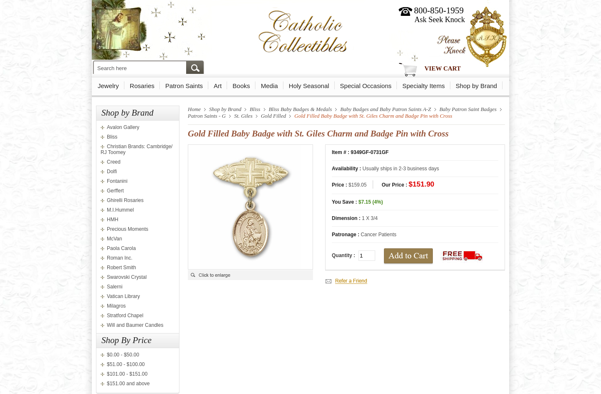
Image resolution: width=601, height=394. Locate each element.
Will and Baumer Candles (135, 325)
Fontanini (117, 181)
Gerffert (115, 191)
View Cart (442, 68)
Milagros (116, 306)
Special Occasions (365, 85)
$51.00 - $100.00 (126, 364)
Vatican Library (123, 296)
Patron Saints (184, 85)
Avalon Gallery (123, 127)
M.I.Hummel (120, 210)
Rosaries (142, 85)
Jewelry (108, 85)
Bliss (112, 137)
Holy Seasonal (309, 85)
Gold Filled (273, 116)
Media (269, 85)
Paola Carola (121, 248)
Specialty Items (423, 85)
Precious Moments (127, 229)
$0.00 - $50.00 (123, 355)
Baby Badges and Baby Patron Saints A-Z (385, 109)
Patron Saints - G (207, 116)
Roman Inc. (119, 258)
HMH (112, 219)
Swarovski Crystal (126, 277)
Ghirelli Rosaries (125, 200)
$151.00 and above (128, 383)
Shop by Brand (476, 85)
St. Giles (243, 116)
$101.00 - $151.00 (127, 374)
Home (194, 109)
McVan (114, 239)
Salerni (114, 287)
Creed (114, 162)
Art (218, 85)
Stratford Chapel (125, 315)
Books (241, 85)
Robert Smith (121, 267)
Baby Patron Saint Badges (468, 109)
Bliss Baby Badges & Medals (300, 109)
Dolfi (112, 171)
